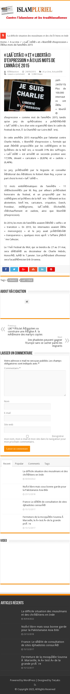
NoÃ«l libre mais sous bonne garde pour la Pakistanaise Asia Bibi (43, 628)
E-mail (7, 413)
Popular (19, 463)
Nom (6, 401)
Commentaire (12, 368)
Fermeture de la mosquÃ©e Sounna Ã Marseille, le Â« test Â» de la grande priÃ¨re (43, 520)
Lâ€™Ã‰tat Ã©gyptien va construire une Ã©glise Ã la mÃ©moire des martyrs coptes (27, 330)
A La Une (14, 42)
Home (3, 42)
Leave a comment (16, 74)
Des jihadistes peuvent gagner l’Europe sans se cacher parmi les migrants (43, 341)
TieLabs (56, 680)
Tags (47, 463)
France (13, 280)
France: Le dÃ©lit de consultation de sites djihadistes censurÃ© (42, 643)
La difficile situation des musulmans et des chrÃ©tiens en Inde (38, 35)
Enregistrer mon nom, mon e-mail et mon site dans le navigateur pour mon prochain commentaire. (35, 439)
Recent (6, 463)
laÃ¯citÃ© (27, 280)
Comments (34, 463)
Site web (8, 424)
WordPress (29, 680)
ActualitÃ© (57, 72)
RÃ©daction (13, 72)
